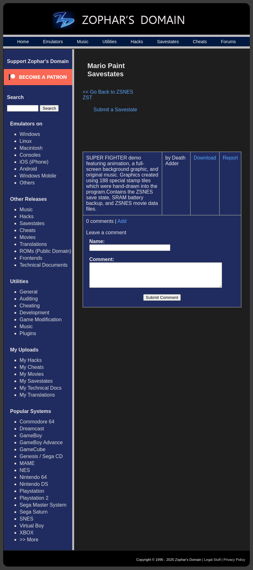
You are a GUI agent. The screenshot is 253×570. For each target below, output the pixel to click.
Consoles (30, 155)
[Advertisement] (191, 102)
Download (208, 157)
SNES (26, 518)
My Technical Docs (41, 388)
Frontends (31, 258)
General (29, 291)
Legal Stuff (212, 559)
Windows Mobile (38, 175)
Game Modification (41, 319)
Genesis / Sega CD (41, 456)
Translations (33, 244)
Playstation (32, 491)
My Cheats (32, 367)
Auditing (29, 298)
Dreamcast (32, 428)
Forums (228, 41)
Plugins (28, 333)
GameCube (32, 449)
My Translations (37, 395)
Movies (28, 237)
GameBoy (31, 435)
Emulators (53, 41)
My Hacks (31, 360)
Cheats (200, 41)
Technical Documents (44, 265)
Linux (26, 141)
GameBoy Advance (41, 442)
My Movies (32, 374)
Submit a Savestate (118, 109)
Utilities (110, 41)
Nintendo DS (34, 484)
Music (83, 41)
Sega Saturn (34, 512)
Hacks (137, 41)
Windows (30, 134)
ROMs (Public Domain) (45, 251)
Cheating (30, 305)
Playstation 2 (34, 498)
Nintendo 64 (33, 477)
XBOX (26, 532)
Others (27, 182)
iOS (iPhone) (34, 162)
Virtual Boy (32, 525)
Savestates (168, 41)
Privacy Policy (234, 559)
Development (34, 312)
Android (28, 169)
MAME (27, 463)
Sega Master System (43, 505)
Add (121, 221)
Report (233, 157)
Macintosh (31, 148)
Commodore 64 (37, 421)
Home (23, 41)
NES (25, 470)
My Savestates (36, 381)
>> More (29, 539)
